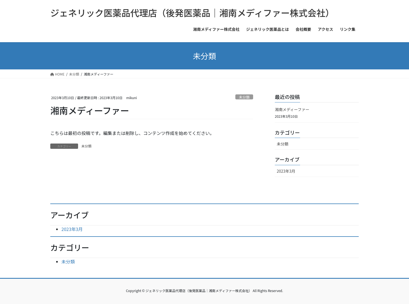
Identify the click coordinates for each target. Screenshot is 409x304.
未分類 (244, 97)
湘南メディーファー (292, 109)
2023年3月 (286, 171)
